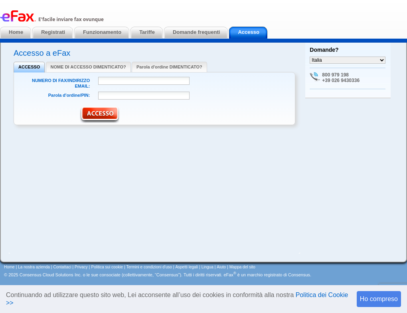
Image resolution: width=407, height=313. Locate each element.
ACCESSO (29, 67)
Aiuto (221, 267)
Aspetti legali (186, 267)
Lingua (207, 267)
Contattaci (62, 267)
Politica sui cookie (106, 267)
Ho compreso (379, 298)
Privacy (81, 267)
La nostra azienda (34, 267)
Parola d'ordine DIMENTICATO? (169, 67)
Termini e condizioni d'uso (149, 267)
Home (9, 267)
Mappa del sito (242, 267)
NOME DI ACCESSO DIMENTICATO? (88, 67)
